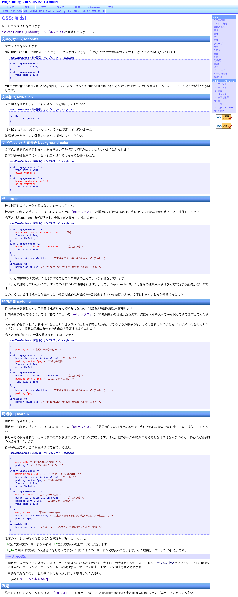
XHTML (34, 11)
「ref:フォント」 (63, 592)
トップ (10, 7)
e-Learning (94, 7)
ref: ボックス (220, 94)
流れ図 (101, 11)
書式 (216, 30)
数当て (86, 11)
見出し (217, 37)
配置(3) (217, 63)
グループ (218, 43)
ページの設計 (220, 73)
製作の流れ (219, 27)
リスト (217, 47)
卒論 (94, 11)
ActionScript (59, 11)
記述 (216, 33)
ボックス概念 (220, 23)
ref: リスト (219, 104)
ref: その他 (219, 111)
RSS (41, 11)
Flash (48, 11)
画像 (216, 53)
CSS (13, 11)
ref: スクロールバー (223, 107)
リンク (60, 7)
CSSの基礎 (219, 20)
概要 (27, 7)
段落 (216, 40)
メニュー (218, 67)
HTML (6, 11)
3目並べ (78, 11)
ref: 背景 (218, 91)
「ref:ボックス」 (81, 211)
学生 (43, 7)
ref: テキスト (220, 87)
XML (25, 11)
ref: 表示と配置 (221, 97)
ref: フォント (220, 84)
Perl (70, 11)
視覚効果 (218, 77)
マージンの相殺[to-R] (34, 579)
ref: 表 (217, 101)
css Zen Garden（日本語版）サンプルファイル (33, 32)
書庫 (77, 7)
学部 (110, 7)
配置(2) (217, 60)
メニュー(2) (220, 70)
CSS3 (217, 50)
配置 (216, 57)
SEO (19, 11)
